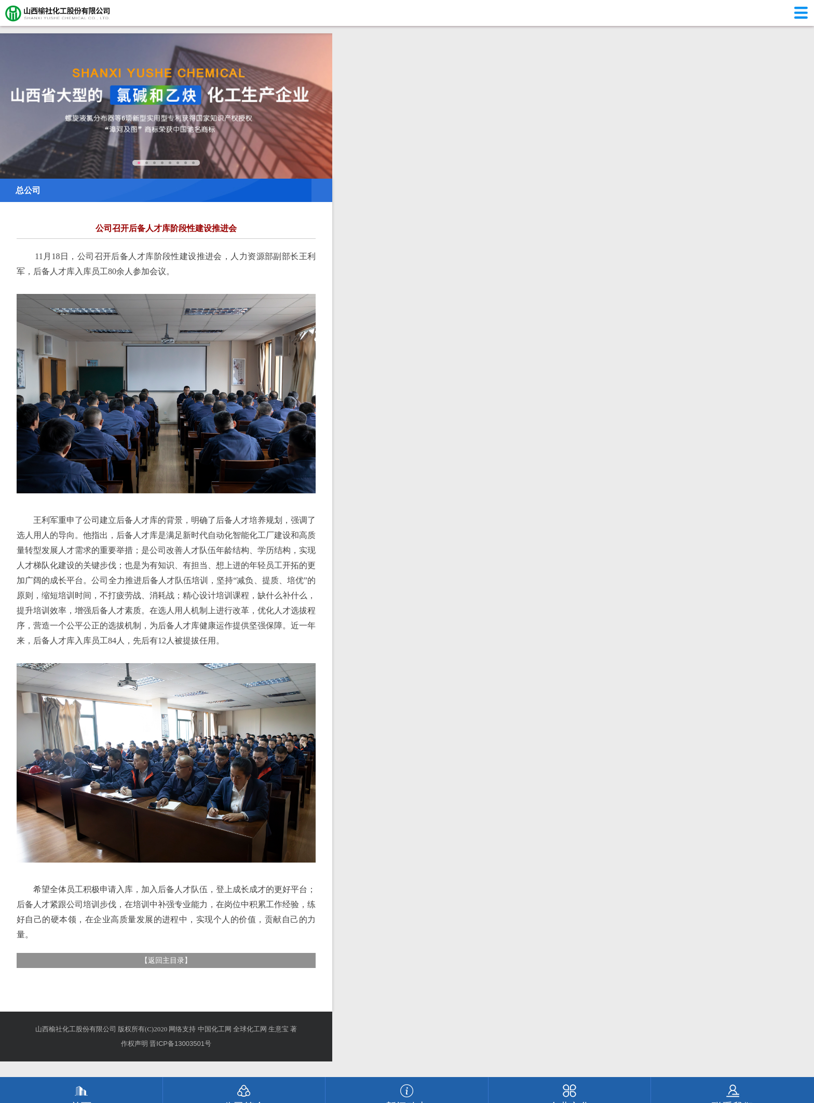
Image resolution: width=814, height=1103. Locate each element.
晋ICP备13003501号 (180, 1043)
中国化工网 (215, 1029)
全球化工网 (250, 1029)
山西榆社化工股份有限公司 (75, 1029)
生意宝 (278, 1029)
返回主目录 (166, 960)
